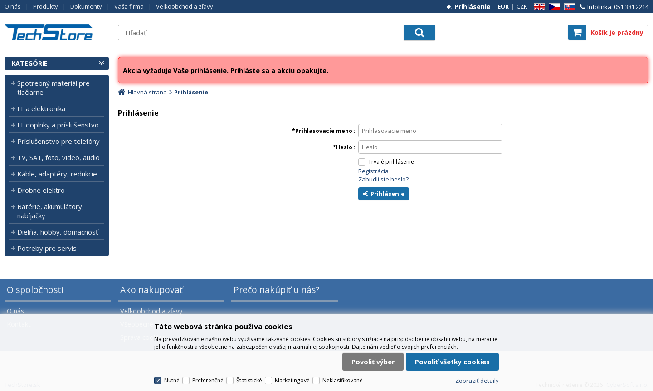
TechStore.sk (57, 32)
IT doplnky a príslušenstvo (58, 124)
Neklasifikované (342, 380)
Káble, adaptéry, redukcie (57, 173)
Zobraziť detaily (477, 380)
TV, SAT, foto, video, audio (58, 157)
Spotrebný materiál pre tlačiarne (53, 87)
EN (537, 7)
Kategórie (29, 63)
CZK (522, 6)
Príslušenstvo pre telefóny (58, 141)
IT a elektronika (41, 108)
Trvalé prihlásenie (391, 162)
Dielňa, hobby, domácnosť (57, 231)
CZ (552, 7)
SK (568, 7)
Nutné (172, 380)
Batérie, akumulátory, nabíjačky (50, 211)
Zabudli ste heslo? (383, 179)
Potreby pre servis (47, 248)
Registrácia (373, 171)
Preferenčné (208, 380)
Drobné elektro (41, 190)
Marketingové (292, 380)
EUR (503, 6)
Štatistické (249, 380)
